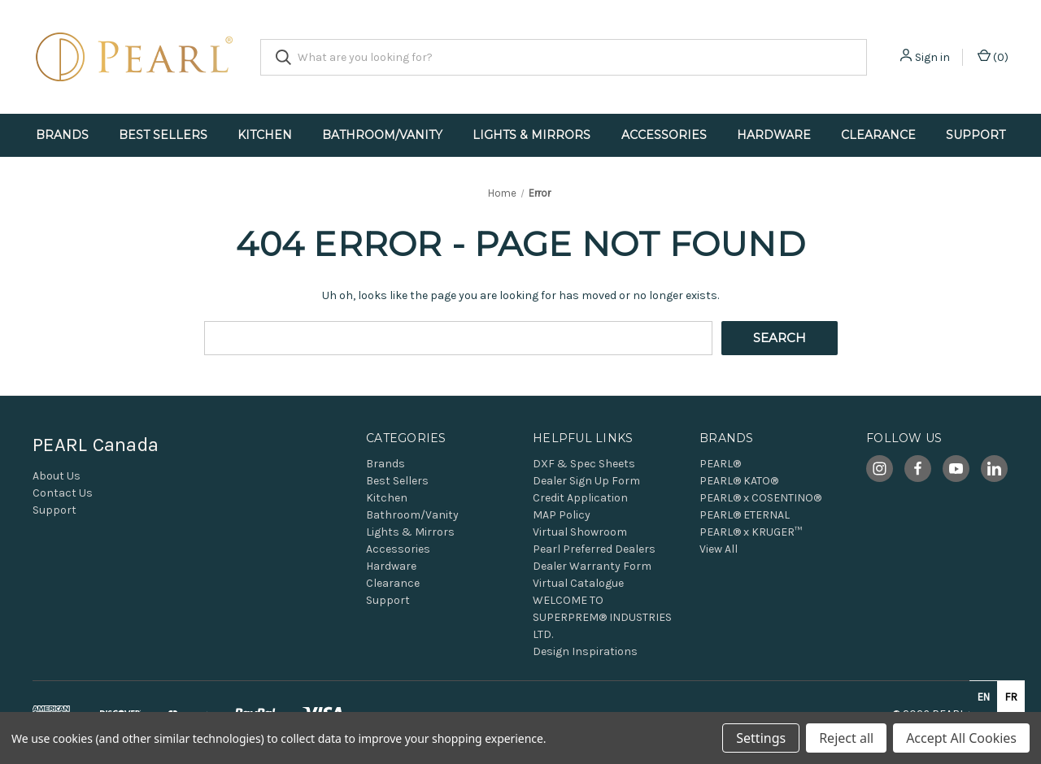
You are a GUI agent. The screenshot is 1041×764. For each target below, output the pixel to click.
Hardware (774, 135)
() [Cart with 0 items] (993, 56)
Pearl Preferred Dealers (594, 549)
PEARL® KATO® (738, 481)
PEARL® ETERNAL (744, 515)
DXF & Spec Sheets (584, 464)
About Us (57, 476)
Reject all (846, 738)
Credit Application (580, 498)
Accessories (664, 135)
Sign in (932, 57)
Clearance (878, 135)
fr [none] (1011, 697)
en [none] (984, 697)
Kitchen (264, 135)
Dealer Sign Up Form (586, 481)
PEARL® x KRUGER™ (750, 532)
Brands (62, 135)
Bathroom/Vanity (382, 135)
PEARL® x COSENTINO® (760, 498)
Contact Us (63, 493)
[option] (1011, 696)
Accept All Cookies (961, 738)
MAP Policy (561, 515)
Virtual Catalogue (578, 583)
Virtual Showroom (580, 532)
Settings (761, 738)
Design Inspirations (585, 651)
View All (718, 549)
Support (975, 135)
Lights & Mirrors (531, 135)
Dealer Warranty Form (592, 566)
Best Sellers (163, 135)
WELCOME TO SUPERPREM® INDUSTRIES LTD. (602, 617)
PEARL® (720, 464)
